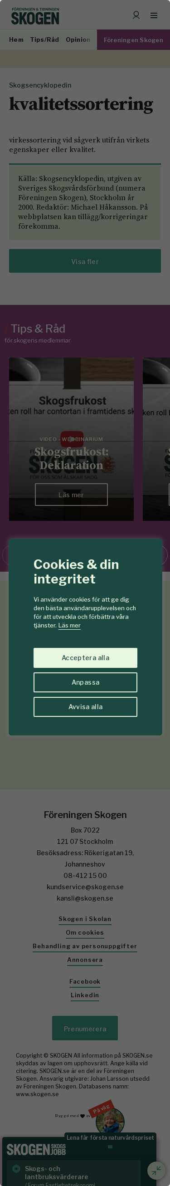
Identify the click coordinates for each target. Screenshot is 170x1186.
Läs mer (69, 625)
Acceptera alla (85, 658)
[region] (85, 593)
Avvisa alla (85, 707)
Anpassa (85, 682)
